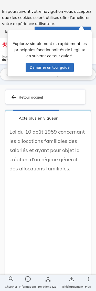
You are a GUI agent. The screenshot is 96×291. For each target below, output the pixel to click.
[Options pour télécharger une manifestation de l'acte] (71, 283)
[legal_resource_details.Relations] (48, 283)
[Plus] (88, 283)
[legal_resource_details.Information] (28, 283)
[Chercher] (11, 283)
